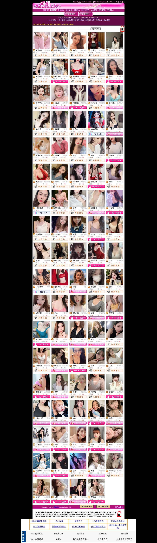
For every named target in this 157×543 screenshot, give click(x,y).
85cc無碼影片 (37, 533)
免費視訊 (47, 50)
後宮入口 (78, 521)
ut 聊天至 (102, 533)
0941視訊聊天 (39, 527)
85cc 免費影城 (37, 539)
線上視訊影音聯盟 (124, 539)
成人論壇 (59, 521)
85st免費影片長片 (39, 521)
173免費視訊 (98, 521)
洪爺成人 (56, 507)
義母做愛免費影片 (81, 539)
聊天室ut (80, 533)
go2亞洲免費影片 (98, 527)
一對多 (102, 129)
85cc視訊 (124, 533)
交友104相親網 (78, 527)
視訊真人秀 (102, 539)
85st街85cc (58, 533)
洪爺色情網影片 (59, 527)
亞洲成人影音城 (117, 521)
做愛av (59, 539)
